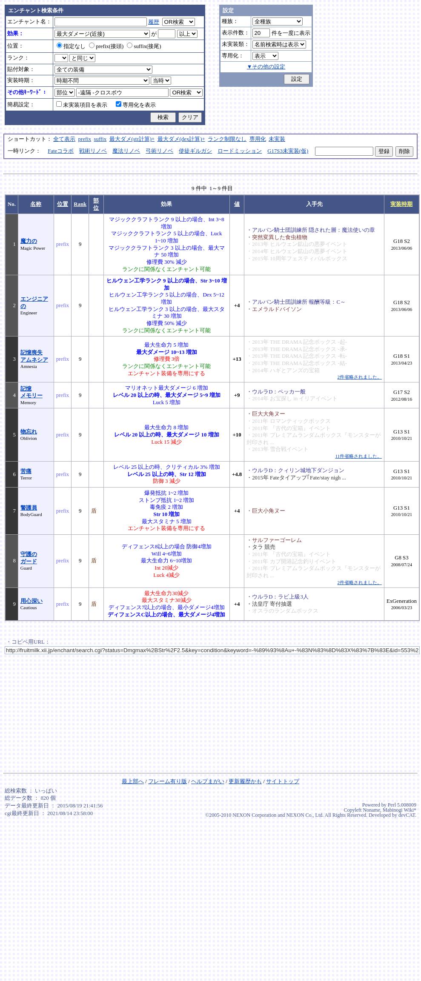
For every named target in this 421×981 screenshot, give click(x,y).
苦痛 (26, 471)
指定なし (71, 46)
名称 (35, 204)
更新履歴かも (245, 781)
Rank (80, 204)
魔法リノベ (126, 151)
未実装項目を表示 (81, 105)
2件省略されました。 (359, 376)
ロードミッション (240, 151)
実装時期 (401, 204)
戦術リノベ (93, 151)
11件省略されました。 (358, 456)
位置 (62, 204)
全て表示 (64, 139)
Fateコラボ (61, 151)
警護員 (28, 508)
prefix (85, 139)
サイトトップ (282, 781)
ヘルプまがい (207, 781)
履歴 (153, 22)
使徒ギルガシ (195, 151)
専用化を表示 (136, 105)
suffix (100, 139)
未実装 (277, 139)
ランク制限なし (227, 139)
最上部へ (133, 781)
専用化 (257, 139)
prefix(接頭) (106, 46)
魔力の (28, 241)
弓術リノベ (159, 151)
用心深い (31, 601)
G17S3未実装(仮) (287, 151)
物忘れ (28, 432)
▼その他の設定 (266, 67)
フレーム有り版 (167, 781)
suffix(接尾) (144, 46)
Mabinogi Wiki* (399, 810)
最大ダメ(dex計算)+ (181, 139)
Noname (371, 810)
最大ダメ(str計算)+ (132, 139)
